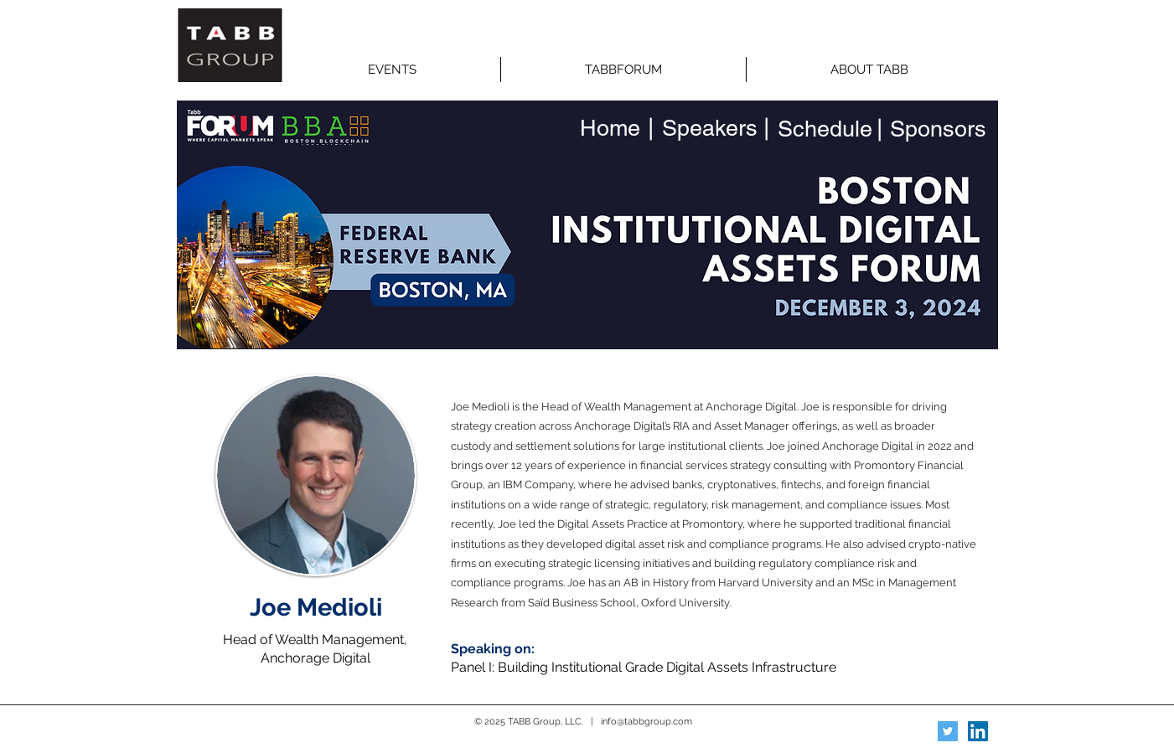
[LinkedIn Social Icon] (978, 731)
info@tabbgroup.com (646, 721)
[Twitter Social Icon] (948, 731)
